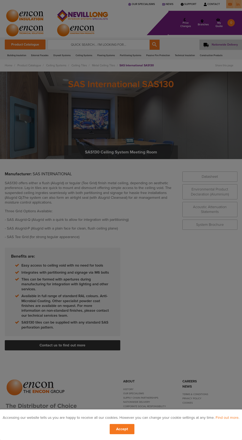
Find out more (227, 417)
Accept (122, 429)
